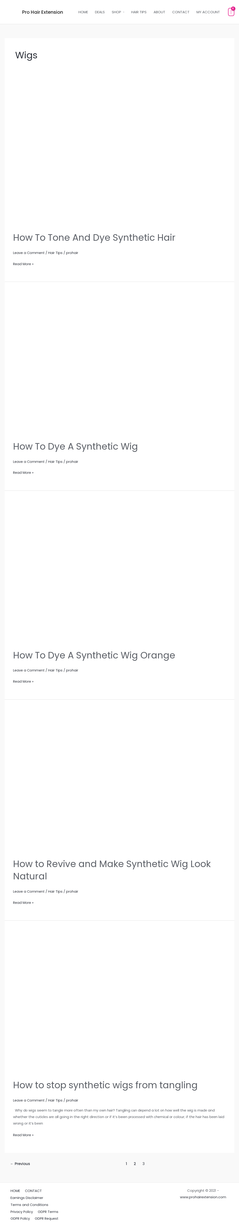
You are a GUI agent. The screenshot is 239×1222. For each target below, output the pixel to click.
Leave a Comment (29, 252)
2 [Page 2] (135, 1161)
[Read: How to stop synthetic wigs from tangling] (119, 1000)
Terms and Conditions (28, 1201)
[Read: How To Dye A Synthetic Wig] (119, 363)
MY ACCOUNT (208, 12)
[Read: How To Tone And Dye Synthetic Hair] (119, 155)
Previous (20, 1161)
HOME (83, 12)
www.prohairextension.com (203, 1194)
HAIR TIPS (139, 12)
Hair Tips (56, 252)
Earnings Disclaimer (25, 1194)
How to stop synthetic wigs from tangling (108, 1083)
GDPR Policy (19, 1214)
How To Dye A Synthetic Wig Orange (96, 654)
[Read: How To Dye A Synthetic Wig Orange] (119, 572)
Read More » (23, 263)
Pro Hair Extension (42, 12)
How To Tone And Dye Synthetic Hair (97, 237)
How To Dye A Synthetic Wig (77, 445)
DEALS (100, 12)
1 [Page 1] (126, 1161)
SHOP (116, 12)
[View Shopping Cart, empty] (231, 12)
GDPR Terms (46, 1207)
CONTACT (181, 12)
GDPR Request (45, 1214)
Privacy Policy (20, 1207)
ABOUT (159, 12)
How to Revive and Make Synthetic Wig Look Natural (114, 868)
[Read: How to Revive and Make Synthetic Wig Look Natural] (119, 780)
